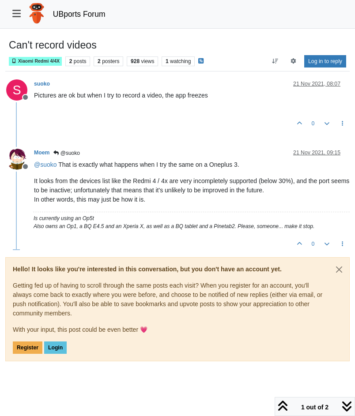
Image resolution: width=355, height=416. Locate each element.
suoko (42, 84)
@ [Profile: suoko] (45, 164)
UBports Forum (79, 14)
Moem (41, 153)
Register (27, 348)
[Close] (339, 269)
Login (55, 348)
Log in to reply (325, 61)
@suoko (66, 153)
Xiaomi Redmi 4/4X (35, 61)
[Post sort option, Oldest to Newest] (275, 61)
